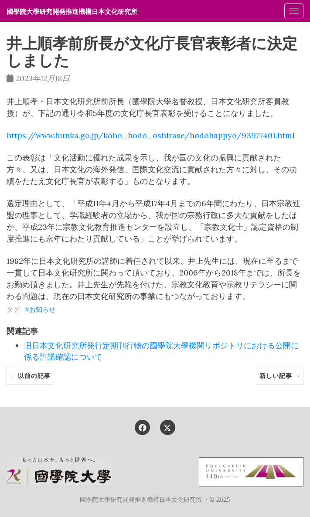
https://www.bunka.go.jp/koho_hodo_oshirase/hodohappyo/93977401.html (151, 135)
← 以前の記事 (30, 375)
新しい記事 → (280, 375)
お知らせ (42, 309)
